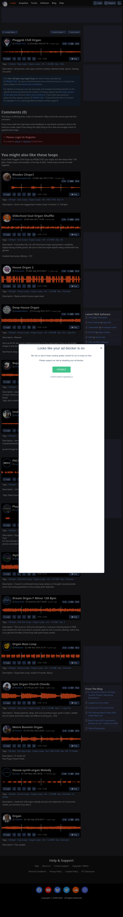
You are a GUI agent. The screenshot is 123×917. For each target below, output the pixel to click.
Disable (61, 369)
